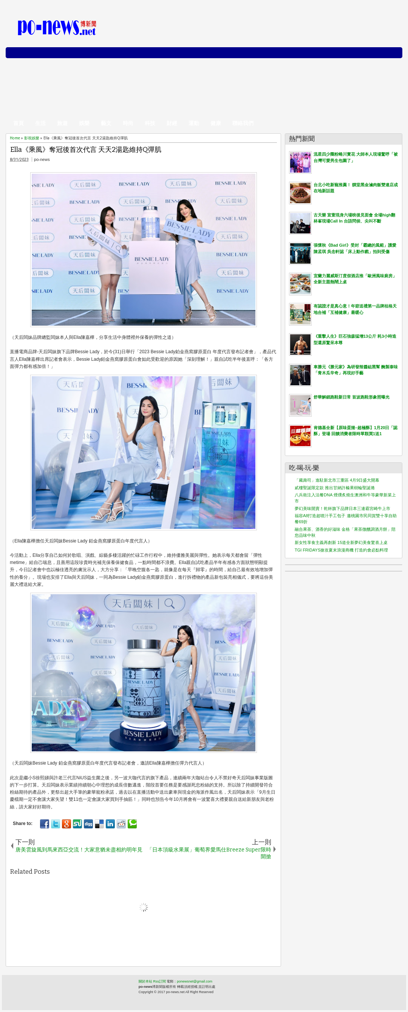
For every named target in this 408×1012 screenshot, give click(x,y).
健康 (215, 123)
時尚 (128, 123)
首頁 (18, 123)
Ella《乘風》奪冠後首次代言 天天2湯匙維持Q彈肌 (85, 150)
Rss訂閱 (159, 981)
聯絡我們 (242, 123)
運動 (194, 123)
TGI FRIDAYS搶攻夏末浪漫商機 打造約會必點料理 (341, 550)
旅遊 (62, 123)
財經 (172, 123)
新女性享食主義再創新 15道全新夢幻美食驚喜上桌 (341, 542)
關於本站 (145, 981)
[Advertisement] (267, 64)
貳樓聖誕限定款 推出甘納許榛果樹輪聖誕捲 (335, 487)
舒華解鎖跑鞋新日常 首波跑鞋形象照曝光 (351, 397)
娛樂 (84, 123)
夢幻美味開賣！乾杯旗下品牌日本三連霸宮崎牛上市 (342, 508)
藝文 (106, 123)
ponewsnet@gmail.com (194, 981)
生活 (40, 123)
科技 (150, 123)
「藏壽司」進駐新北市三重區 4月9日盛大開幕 (337, 480)
